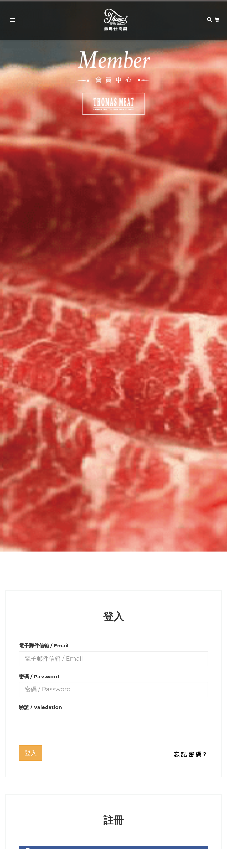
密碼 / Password (39, 676)
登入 (31, 753)
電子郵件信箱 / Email (43, 645)
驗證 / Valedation (40, 707)
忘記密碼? (191, 754)
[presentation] (70, 726)
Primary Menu (10, 21)
